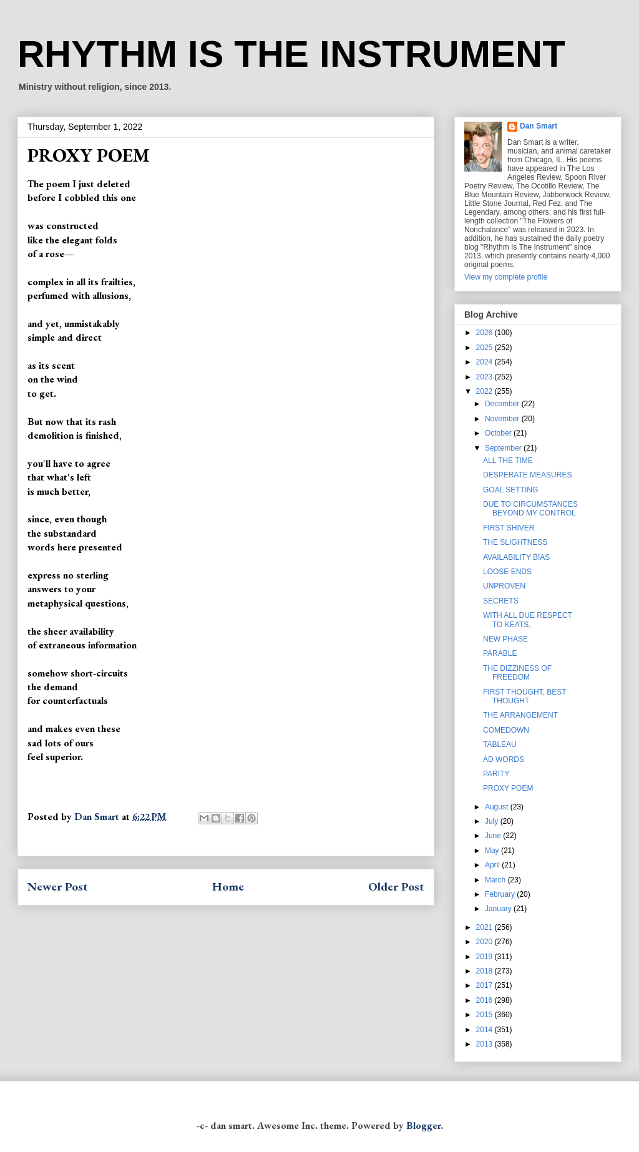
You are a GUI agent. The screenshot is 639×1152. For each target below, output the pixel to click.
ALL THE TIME (508, 460)
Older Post (396, 886)
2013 (485, 1044)
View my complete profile (505, 277)
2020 (485, 941)
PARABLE (500, 653)
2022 (485, 391)
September (504, 448)
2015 (485, 1014)
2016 (485, 1000)
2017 (485, 985)
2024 (485, 362)
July (492, 821)
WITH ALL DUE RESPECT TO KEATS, (527, 619)
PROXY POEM (508, 788)
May (493, 850)
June (494, 835)
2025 (485, 347)
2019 (485, 956)
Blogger (423, 1125)
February (501, 894)
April (493, 865)
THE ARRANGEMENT (520, 715)
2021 (485, 927)
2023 (485, 377)
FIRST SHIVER (508, 528)
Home (228, 886)
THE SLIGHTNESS (515, 542)
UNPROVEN (504, 586)
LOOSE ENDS (507, 571)
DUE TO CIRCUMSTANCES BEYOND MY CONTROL (530, 508)
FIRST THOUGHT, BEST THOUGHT (524, 696)
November (503, 418)
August (497, 807)
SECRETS (501, 601)
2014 (485, 1029)
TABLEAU (500, 744)
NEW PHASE (505, 639)
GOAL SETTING (510, 490)
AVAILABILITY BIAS (516, 557)
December (503, 403)
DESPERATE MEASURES (527, 475)
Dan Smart (538, 126)
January (499, 908)
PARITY (496, 773)
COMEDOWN (506, 730)
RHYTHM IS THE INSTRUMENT (291, 54)
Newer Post (57, 886)
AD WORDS (503, 759)
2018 (485, 971)
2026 (485, 332)
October (499, 433)
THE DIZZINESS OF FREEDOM (517, 672)
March (496, 880)
